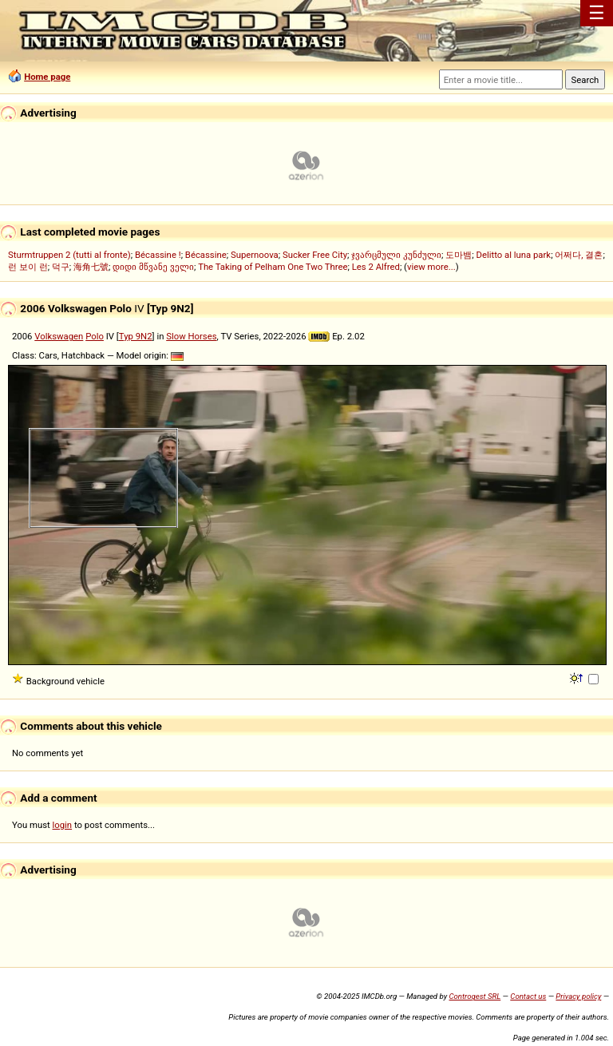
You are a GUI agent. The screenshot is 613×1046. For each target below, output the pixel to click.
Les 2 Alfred (376, 266)
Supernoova (255, 254)
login (63, 824)
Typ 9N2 (135, 336)
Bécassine (206, 254)
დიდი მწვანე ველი (153, 266)
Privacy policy (578, 996)
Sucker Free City (315, 254)
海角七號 (91, 266)
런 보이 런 (28, 266)
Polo (94, 336)
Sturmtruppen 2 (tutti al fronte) (69, 254)
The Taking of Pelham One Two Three (272, 266)
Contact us (528, 996)
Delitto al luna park (514, 254)
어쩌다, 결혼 (579, 254)
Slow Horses (191, 336)
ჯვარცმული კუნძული (396, 254)
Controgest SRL (474, 996)
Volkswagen (58, 336)
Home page (47, 76)
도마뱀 (458, 254)
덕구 (60, 266)
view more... (431, 266)
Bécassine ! (158, 254)
